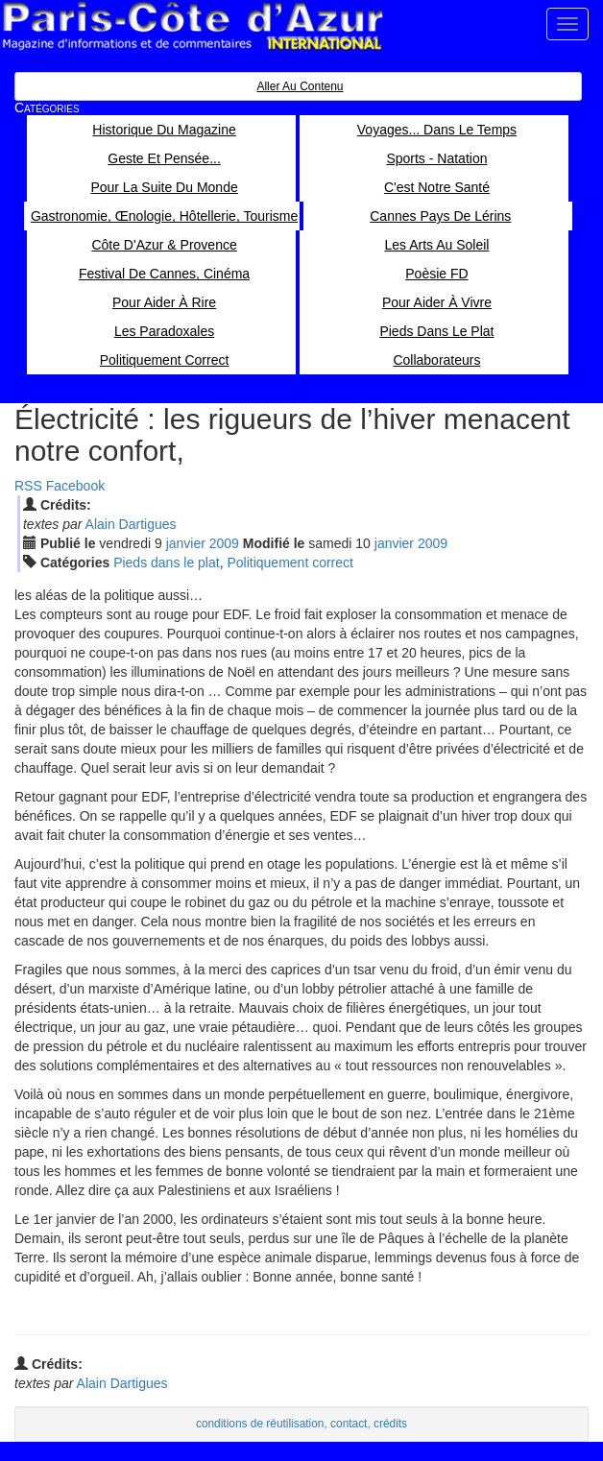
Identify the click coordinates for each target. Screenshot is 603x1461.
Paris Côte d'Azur (192, 26)
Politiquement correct (290, 562)
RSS (28, 485)
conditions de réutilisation (260, 1423)
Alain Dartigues (131, 524)
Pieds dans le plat (166, 562)
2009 (224, 543)
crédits (390, 1423)
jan (185, 543)
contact (348, 1423)
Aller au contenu (299, 86)
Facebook (75, 485)
